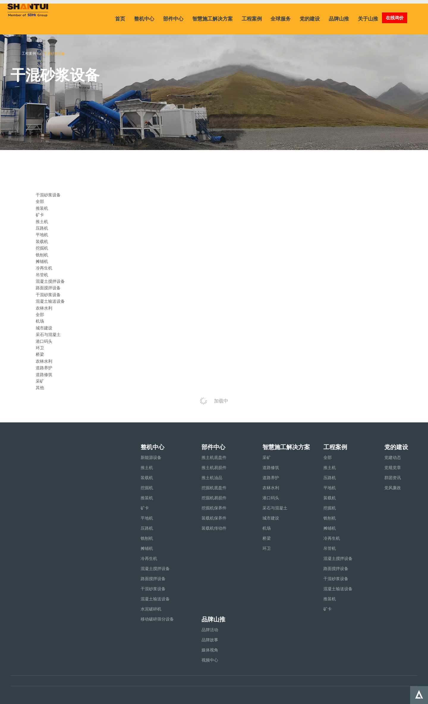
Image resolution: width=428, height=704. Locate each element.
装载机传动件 (214, 528)
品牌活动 (210, 629)
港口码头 (44, 341)
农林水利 (44, 361)
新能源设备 (151, 457)
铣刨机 (42, 254)
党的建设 (310, 19)
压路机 (42, 228)
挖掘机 (42, 248)
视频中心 (210, 660)
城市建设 (44, 328)
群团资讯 (392, 477)
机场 (40, 321)
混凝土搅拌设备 (50, 281)
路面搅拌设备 (48, 287)
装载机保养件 (214, 518)
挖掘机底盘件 (214, 487)
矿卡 (40, 214)
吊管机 (42, 274)
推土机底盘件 (214, 457)
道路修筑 (44, 374)
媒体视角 (210, 650)
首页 (120, 19)
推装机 (42, 208)
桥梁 (40, 354)
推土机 (42, 221)
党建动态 (392, 457)
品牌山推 (339, 19)
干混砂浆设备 (48, 294)
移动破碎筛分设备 (157, 619)
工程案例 (252, 19)
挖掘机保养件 (214, 508)
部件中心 (173, 19)
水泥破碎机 (151, 609)
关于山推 (368, 19)
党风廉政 (392, 487)
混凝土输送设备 (50, 301)
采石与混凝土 (48, 334)
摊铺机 (42, 261)
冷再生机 (44, 268)
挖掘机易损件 (214, 497)
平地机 (42, 234)
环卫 (40, 347)
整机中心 (144, 19)
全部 (40, 201)
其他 (40, 387)
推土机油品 (212, 477)
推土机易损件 (214, 467)
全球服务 (280, 19)
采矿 (40, 381)
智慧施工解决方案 (212, 19)
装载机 (42, 241)
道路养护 (44, 367)
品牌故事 (210, 639)
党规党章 (392, 467)
